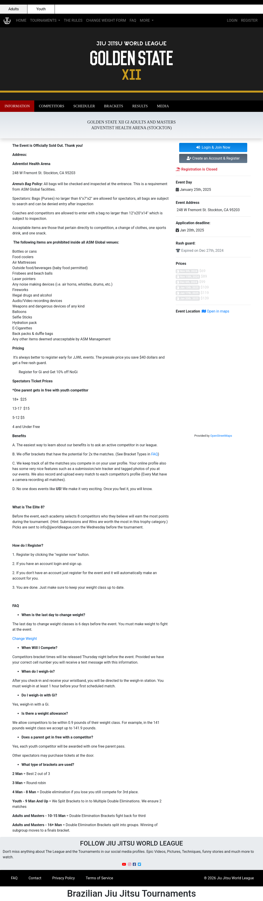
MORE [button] (145, 20)
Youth (41, 9)
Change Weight (24, 638)
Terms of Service (99, 878)
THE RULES (73, 20)
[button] (17, 106)
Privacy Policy (63, 878)
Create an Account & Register (213, 158)
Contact (35, 878)
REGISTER (249, 20)
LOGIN (232, 20)
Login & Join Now (213, 147)
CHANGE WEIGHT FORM (106, 20)
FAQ (133, 20)
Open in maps (215, 311)
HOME (21, 20)
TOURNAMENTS (43, 20)
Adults (13, 9)
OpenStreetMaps (221, 435)
